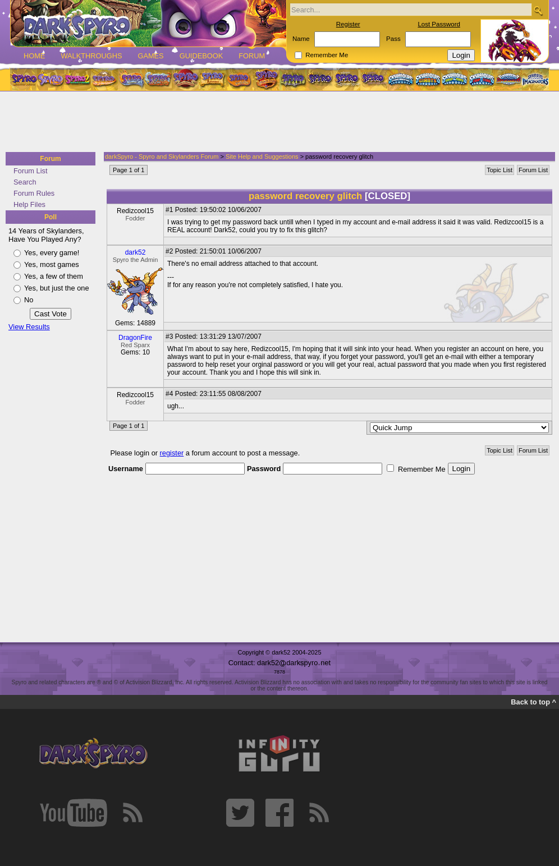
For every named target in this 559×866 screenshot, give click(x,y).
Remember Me (326, 55)
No (28, 300)
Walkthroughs (91, 56)
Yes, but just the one (56, 288)
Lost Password (439, 24)
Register (348, 24)
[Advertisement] (276, 122)
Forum (252, 56)
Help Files (29, 204)
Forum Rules (33, 193)
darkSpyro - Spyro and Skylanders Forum (161, 156)
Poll (50, 217)
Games (150, 56)
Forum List (30, 171)
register (172, 453)
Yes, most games (51, 264)
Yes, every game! (51, 252)
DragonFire (135, 338)
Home (34, 56)
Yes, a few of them (53, 276)
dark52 (135, 252)
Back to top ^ (533, 702)
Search (24, 182)
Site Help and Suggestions (262, 156)
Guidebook (201, 56)
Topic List (499, 170)
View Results (29, 327)
